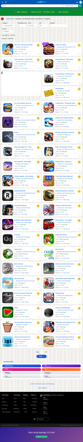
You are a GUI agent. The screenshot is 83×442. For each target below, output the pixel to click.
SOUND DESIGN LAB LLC (29, 193)
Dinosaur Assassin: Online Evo (23, 293)
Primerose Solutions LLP (70, 105)
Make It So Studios (69, 310)
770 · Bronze (66, 170)
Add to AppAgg (41, 388)
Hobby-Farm (18, 249)
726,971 (39, 12)
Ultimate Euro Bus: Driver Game (64, 264)
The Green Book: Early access (23, 322)
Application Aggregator (57, 395)
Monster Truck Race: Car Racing (64, 132)
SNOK (16, 308)
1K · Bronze (24, 112)
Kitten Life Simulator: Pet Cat (63, 147)
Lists (15, 402)
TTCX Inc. (25, 310)
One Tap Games (68, 120)
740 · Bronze (25, 199)
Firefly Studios (26, 207)
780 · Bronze (25, 272)
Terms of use (5, 425)
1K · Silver (65, 53)
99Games (25, 47)
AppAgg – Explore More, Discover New (72, 425)
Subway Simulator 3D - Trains (23, 147)
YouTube (34, 398)
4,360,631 (24, 12)
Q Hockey (17, 234)
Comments (17, 412)
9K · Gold (65, 302)
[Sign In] (80, 2)
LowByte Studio (27, 222)
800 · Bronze (25, 302)
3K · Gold (24, 53)
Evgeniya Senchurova (28, 178)
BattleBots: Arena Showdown (22, 220)
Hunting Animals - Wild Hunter (64, 59)
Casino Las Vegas (60, 44)
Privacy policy (12, 425)
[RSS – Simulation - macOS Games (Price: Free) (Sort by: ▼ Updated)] (16, 35)
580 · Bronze (66, 97)
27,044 (52, 12)
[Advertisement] (21, 84)
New (24, 398)
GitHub (33, 405)
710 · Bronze (25, 258)
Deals (24, 405)
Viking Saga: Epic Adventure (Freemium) (66, 322)
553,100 (65, 12)
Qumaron (66, 324)
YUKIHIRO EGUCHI (28, 266)
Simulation (17, 47)
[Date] (59, 25)
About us (4, 402)
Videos (25, 408)
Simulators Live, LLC (28, 61)
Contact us (5, 405)
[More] (39, 53)
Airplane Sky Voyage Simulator (64, 118)
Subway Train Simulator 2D (22, 337)
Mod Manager (59, 88)
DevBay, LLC (67, 134)
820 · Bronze (66, 258)
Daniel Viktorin (27, 339)
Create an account (41, 436)
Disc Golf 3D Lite (19, 278)
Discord (33, 412)
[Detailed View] (9, 35)
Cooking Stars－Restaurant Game (65, 103)
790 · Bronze (66, 331)
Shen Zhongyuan (68, 178)
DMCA (17, 425)
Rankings (16, 408)
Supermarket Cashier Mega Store (65, 278)
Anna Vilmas (67, 222)
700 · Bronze (66, 243)
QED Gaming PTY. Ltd (69, 47)
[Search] (32, 5)
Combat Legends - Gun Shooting (23, 176)
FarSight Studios (68, 295)
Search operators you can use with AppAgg (41, 384)
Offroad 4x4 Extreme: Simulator (64, 191)
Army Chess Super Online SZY (64, 176)
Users (15, 398)
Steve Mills (67, 91)
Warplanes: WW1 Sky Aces (63, 205)
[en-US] (42, 419)
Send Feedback (6, 412)
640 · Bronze (25, 316)
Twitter (33, 408)
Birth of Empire (18, 264)
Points (15, 405)
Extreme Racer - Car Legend (63, 220)
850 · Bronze (66, 82)
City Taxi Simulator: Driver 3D (22, 103)
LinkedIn (34, 402)
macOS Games (8, 366)
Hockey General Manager (62, 308)
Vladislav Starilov (68, 164)
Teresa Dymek (67, 207)
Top (24, 402)
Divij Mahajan (26, 237)
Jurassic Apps (26, 295)
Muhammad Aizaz (68, 339)
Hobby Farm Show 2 (61, 234)
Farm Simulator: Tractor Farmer (64, 74)
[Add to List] (38, 45)
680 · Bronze (66, 199)
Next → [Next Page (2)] (41, 356)
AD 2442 (16, 118)
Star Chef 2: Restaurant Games (23, 44)
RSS (25, 412)
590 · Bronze (66, 229)
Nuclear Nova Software (70, 251)
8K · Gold (24, 141)
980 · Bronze (66, 141)
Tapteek (25, 324)
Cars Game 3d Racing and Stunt (64, 337)
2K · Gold (24, 214)
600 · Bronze (66, 185)
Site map (4, 408)
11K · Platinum (25, 156)
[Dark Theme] (77, 2)
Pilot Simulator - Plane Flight (22, 161)
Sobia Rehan (67, 266)
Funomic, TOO (67, 76)
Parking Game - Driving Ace (63, 161)
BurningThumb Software (29, 120)
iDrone (16, 132)
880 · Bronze (25, 185)
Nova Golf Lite (59, 249)
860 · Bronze (25, 229)
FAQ (3, 398)
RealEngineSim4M (19, 191)
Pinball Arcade (59, 293)
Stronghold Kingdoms (20, 205)
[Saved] (5, 2)
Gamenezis (67, 61)
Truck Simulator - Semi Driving (23, 59)
